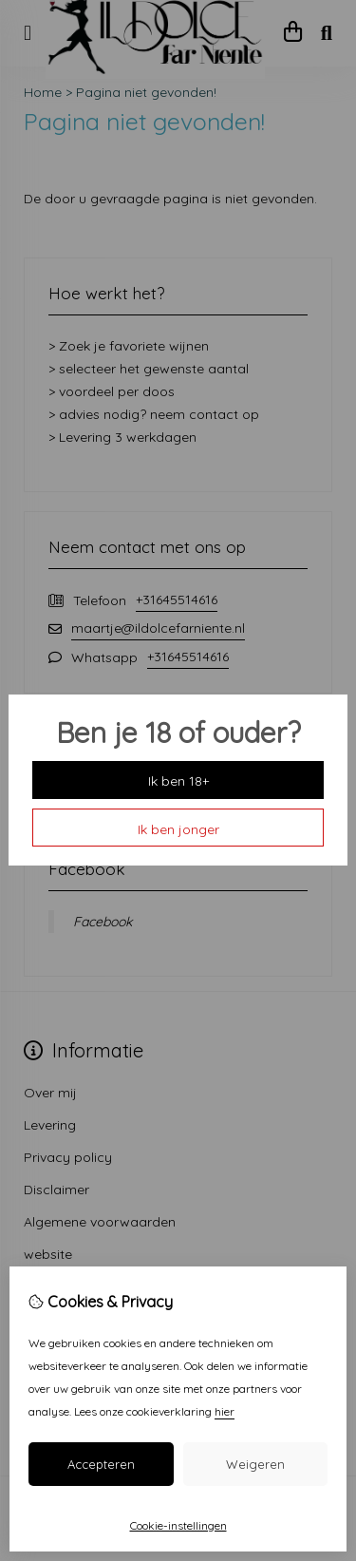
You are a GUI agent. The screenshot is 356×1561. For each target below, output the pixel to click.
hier (224, 1411)
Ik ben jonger (178, 829)
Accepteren (101, 1464)
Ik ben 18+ (178, 781)
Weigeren (255, 1464)
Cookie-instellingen (178, 1525)
